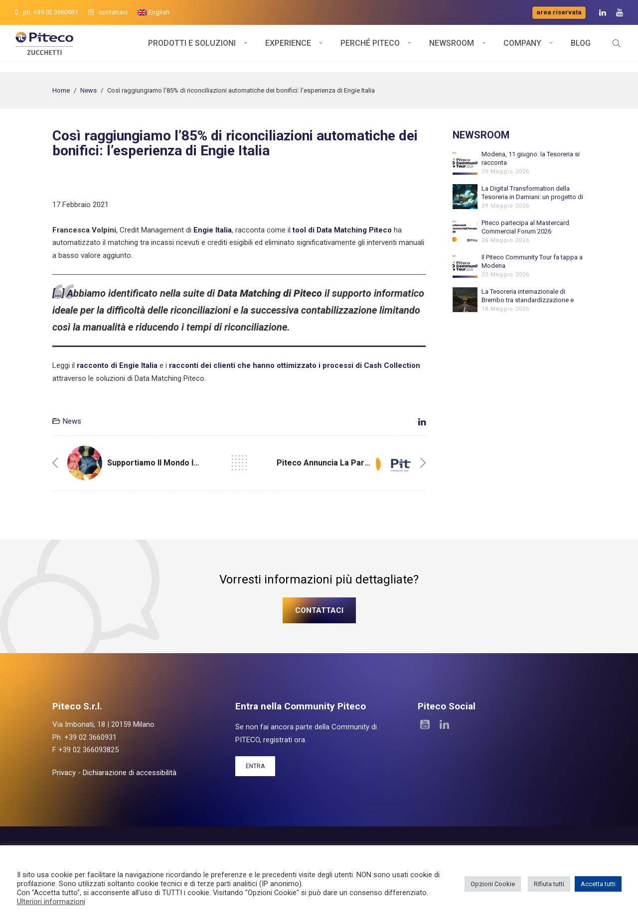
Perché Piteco (370, 48)
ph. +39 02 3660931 (46, 12)
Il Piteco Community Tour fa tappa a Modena (532, 261)
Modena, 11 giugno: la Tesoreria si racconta (530, 158)
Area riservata (559, 12)
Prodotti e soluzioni (192, 48)
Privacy (64, 772)
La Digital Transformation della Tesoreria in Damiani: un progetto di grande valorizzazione (532, 193)
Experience (288, 48)
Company (522, 48)
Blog (581, 48)
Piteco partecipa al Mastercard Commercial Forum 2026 (525, 227)
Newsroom (451, 48)
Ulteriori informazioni (51, 901)
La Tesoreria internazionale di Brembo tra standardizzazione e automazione (527, 296)
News (88, 90)
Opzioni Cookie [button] (493, 884)
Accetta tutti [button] (598, 884)
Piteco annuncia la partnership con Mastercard (368, 462)
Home (61, 90)
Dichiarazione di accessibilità (129, 772)
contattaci (108, 12)
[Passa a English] (153, 12)
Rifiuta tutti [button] (549, 884)
